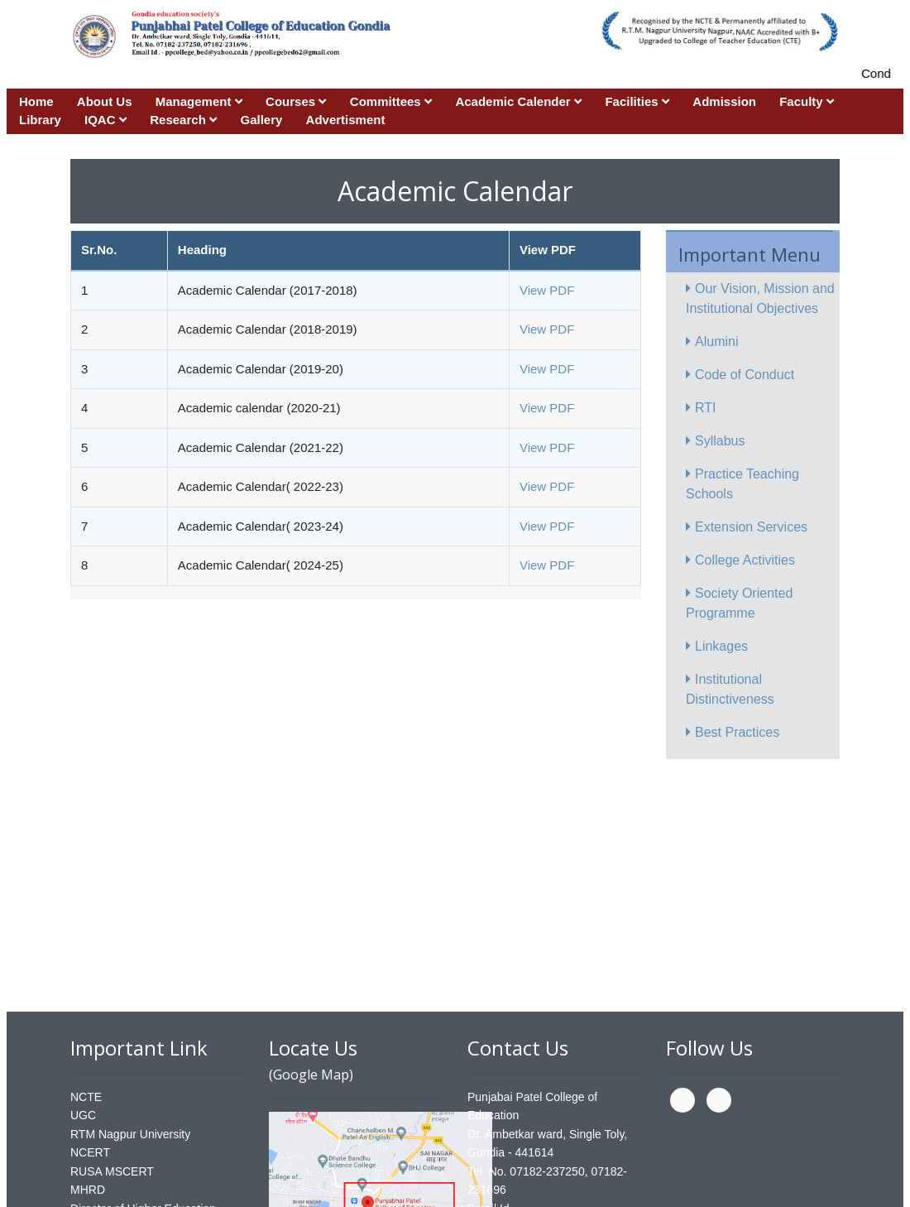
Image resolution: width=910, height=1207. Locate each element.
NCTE (86, 1097)
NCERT (90, 1152)
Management (199, 101)
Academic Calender (518, 101)
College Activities (740, 560)
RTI (701, 408)
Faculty (806, 101)
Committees (391, 101)
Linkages (717, 646)
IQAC (105, 120)
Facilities (637, 101)
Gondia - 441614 (510, 1152)
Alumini (712, 341)
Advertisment (346, 120)
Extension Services (746, 527)
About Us (104, 101)
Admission (724, 101)
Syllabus (715, 441)
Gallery (262, 120)
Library (40, 120)
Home (36, 101)
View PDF (547, 290)
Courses (296, 101)
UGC (83, 1115)
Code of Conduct (740, 375)
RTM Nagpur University (130, 1134)
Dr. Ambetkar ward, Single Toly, (547, 1134)
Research (183, 120)
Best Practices (732, 732)
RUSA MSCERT (112, 1171)
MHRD (87, 1189)
